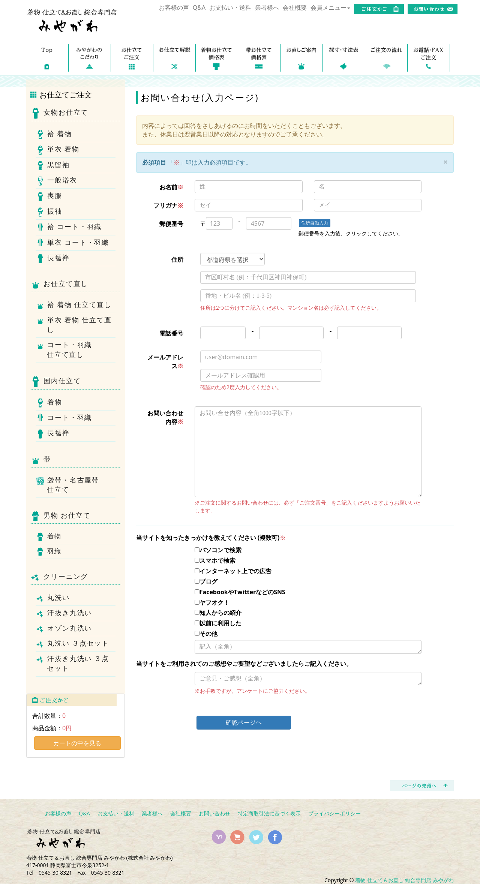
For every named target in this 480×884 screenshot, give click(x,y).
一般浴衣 (62, 181)
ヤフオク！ (212, 602)
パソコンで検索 (218, 550)
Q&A (199, 7)
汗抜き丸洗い (69, 613)
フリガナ (168, 205)
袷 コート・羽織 (74, 227)
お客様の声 (174, 7)
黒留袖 (58, 165)
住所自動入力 (314, 223)
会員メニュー (330, 7)
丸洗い (58, 598)
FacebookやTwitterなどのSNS (240, 592)
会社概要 (295, 7)
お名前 (171, 187)
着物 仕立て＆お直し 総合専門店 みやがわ (404, 880)
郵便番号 (171, 224)
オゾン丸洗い (69, 629)
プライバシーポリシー (334, 813)
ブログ (206, 581)
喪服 (54, 196)
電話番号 (171, 333)
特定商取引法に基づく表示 (269, 813)
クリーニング (59, 577)
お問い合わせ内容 (165, 417)
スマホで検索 (215, 560)
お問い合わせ (214, 813)
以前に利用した (218, 623)
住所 (177, 259)
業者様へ (267, 7)
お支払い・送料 (230, 7)
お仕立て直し (59, 284)
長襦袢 (58, 258)
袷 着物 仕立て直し (79, 305)
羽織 (54, 551)
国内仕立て (55, 381)
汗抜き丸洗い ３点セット (78, 663)
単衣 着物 (63, 150)
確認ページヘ (244, 722)
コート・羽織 (69, 418)
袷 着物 (59, 134)
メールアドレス (165, 361)
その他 (206, 633)
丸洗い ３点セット (78, 644)
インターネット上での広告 (233, 571)
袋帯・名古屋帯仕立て (73, 485)
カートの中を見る (77, 743)
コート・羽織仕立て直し (69, 349)
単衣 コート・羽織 (78, 243)
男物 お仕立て (60, 516)
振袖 (54, 212)
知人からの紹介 (218, 612)
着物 (54, 403)
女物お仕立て (59, 113)
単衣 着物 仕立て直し (79, 325)
